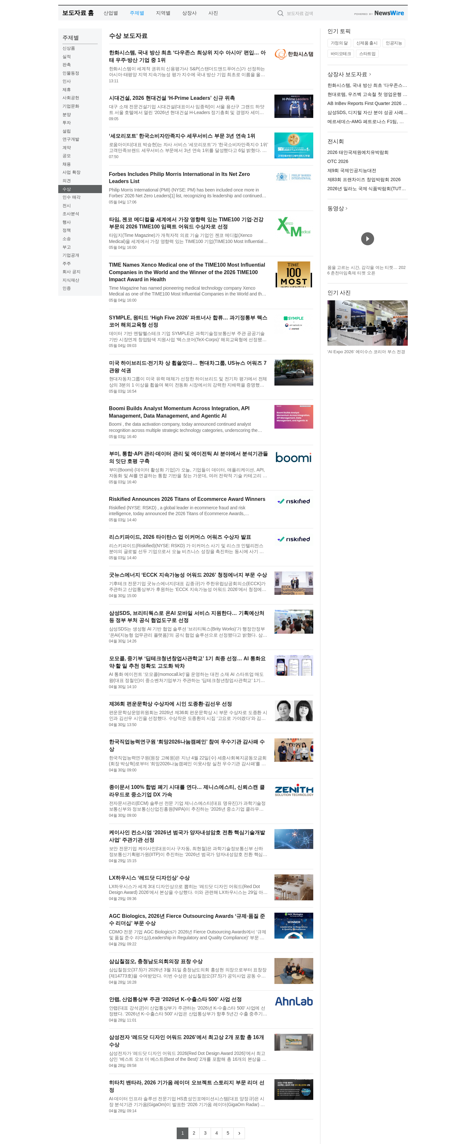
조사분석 (70, 213)
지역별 (163, 13)
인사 (66, 81)
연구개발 (70, 139)
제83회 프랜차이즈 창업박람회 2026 (364, 179)
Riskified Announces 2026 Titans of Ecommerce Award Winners (187, 499)
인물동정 (70, 73)
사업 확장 (71, 172)
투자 (66, 122)
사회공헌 (70, 97)
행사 (66, 222)
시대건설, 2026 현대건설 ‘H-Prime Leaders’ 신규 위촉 (172, 98)
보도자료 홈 (78, 12)
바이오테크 (341, 53)
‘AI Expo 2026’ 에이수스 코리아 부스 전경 (366, 351)
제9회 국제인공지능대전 (352, 170)
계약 (66, 147)
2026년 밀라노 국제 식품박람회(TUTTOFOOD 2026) (380, 188)
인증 (66, 288)
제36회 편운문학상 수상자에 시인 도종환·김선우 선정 (170, 704)
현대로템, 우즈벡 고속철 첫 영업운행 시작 (369, 94)
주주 (66, 263)
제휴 (66, 89)
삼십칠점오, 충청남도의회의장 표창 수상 (156, 961)
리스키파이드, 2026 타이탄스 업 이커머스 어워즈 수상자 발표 (180, 537)
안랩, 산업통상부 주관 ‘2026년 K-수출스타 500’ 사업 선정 (175, 999)
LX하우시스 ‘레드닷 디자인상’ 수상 (149, 878)
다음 (402, 323)
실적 (66, 56)
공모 (66, 155)
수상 (66, 189)
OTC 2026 (338, 161)
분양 (66, 114)
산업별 (111, 13)
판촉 (66, 64)
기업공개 (70, 255)
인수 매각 (71, 197)
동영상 (335, 208)
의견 (66, 180)
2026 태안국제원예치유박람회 (358, 152)
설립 (66, 131)
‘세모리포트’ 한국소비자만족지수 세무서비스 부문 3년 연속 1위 (182, 136)
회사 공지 (71, 271)
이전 (332, 323)
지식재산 (70, 280)
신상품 (68, 48)
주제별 (137, 13)
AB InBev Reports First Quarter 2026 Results (372, 103)
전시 (66, 205)
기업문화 (70, 106)
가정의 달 (339, 42)
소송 (66, 238)
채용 (66, 164)
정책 (66, 230)
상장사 (189, 13)
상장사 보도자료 (347, 74)
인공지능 (394, 42)
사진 (213, 13)
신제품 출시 (367, 42)
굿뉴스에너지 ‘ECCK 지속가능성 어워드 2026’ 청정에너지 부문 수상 (188, 575)
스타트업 (367, 53)
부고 (66, 247)
